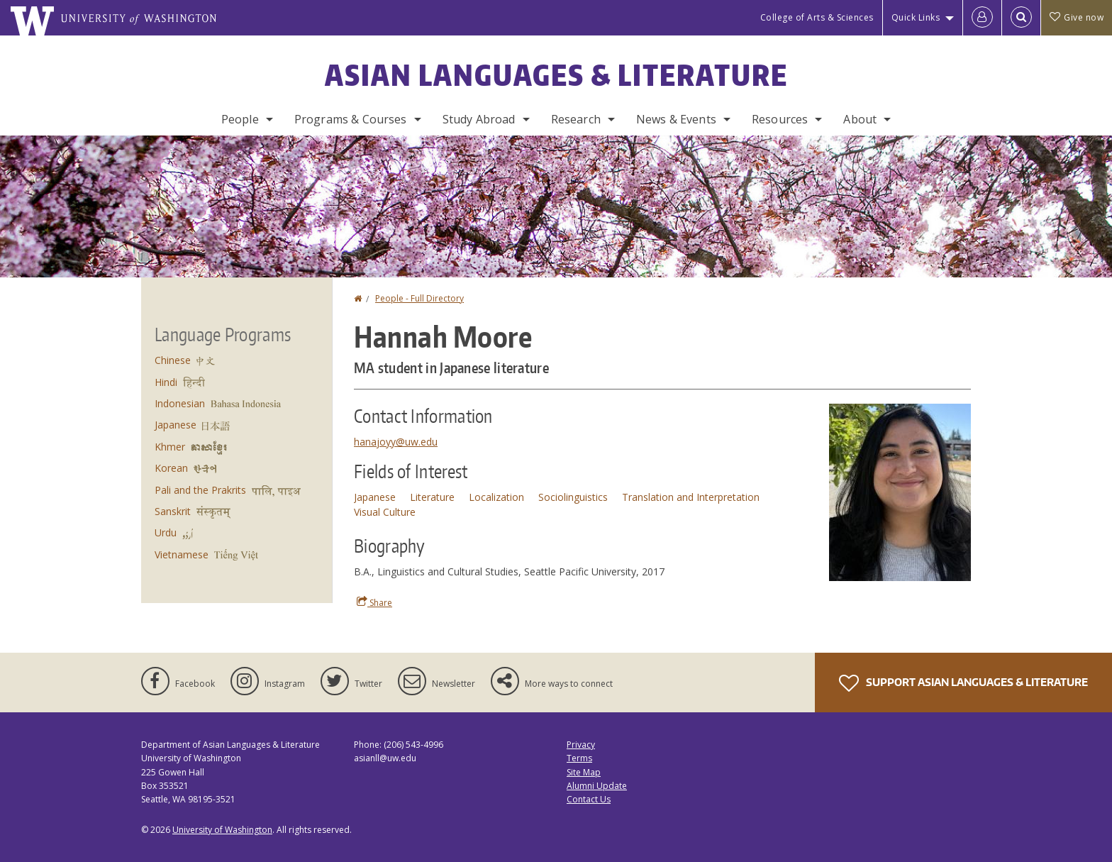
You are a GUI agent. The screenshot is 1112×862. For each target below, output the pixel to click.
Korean (171, 468)
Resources (780, 119)
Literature (432, 497)
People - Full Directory (419, 298)
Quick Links (915, 17)
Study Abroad (479, 119)
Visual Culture (385, 512)
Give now (1076, 17)
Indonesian (180, 403)
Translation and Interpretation (691, 497)
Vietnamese (181, 554)
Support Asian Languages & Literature (963, 683)
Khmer (170, 446)
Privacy (581, 745)
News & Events (676, 119)
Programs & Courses (350, 119)
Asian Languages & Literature (556, 75)
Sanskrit (173, 511)
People (240, 119)
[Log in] (982, 17)
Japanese (375, 497)
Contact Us (589, 799)
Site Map (584, 772)
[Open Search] (1021, 17)
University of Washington (222, 830)
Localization (496, 497)
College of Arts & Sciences (817, 17)
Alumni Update (597, 786)
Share (374, 602)
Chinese (173, 360)
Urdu (166, 532)
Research (576, 119)
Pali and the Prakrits (200, 490)
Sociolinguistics (573, 497)
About (860, 119)
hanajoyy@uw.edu (396, 441)
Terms (579, 758)
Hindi (166, 382)
